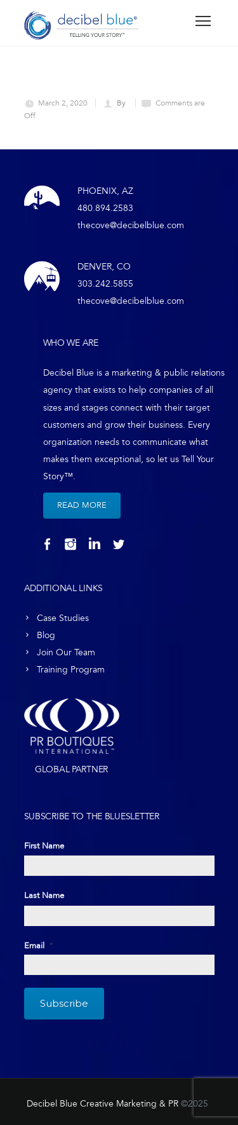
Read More (82, 505)
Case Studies (63, 618)
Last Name (44, 895)
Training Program (71, 669)
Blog (46, 635)
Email (38, 946)
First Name (44, 846)
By (122, 103)
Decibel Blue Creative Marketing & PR (102, 1103)
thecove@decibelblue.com (130, 225)
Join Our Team (66, 652)
